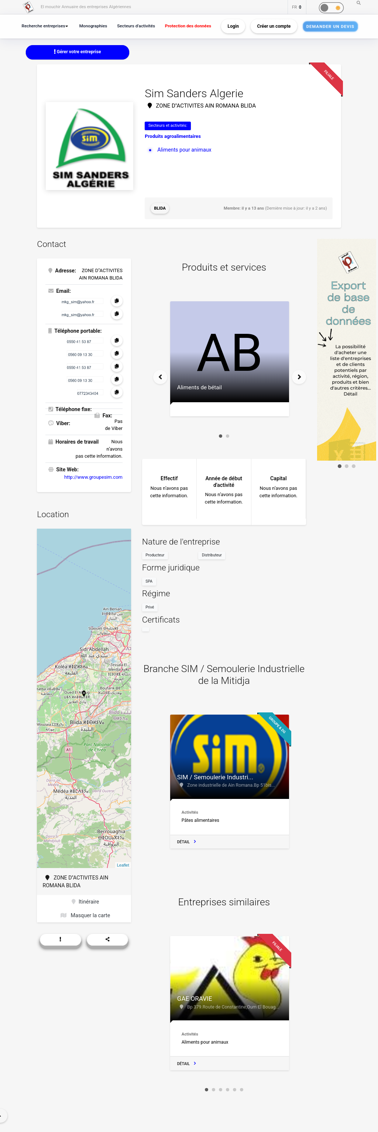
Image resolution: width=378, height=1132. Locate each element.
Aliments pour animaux (184, 150)
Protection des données (188, 25)
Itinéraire (85, 902)
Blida (160, 208)
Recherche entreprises (43, 25)
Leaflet (123, 865)
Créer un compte (274, 26)
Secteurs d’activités (136, 25)
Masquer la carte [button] (85, 915)
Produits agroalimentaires (172, 136)
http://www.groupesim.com (93, 477)
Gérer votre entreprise (77, 51)
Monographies (93, 25)
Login (233, 26)
